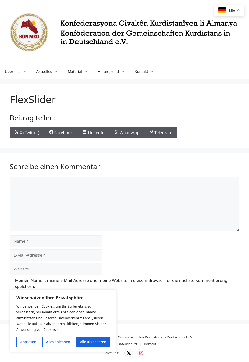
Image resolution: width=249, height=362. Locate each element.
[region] (63, 321)
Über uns (18, 71)
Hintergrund (114, 71)
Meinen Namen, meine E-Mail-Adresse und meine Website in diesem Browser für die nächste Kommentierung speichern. (121, 283)
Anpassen (28, 341)
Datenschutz (127, 344)
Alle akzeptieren (93, 341)
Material (80, 71)
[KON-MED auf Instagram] (141, 353)
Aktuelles (49, 71)
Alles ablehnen (58, 341)
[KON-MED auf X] (128, 353)
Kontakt (147, 71)
